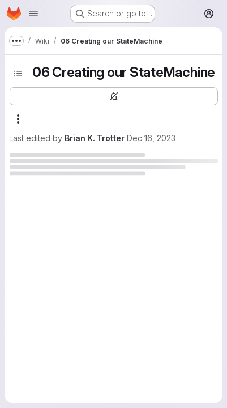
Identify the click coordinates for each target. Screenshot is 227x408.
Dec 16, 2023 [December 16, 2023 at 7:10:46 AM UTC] (151, 138)
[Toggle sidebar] (18, 74)
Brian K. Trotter (95, 138)
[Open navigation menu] (33, 14)
